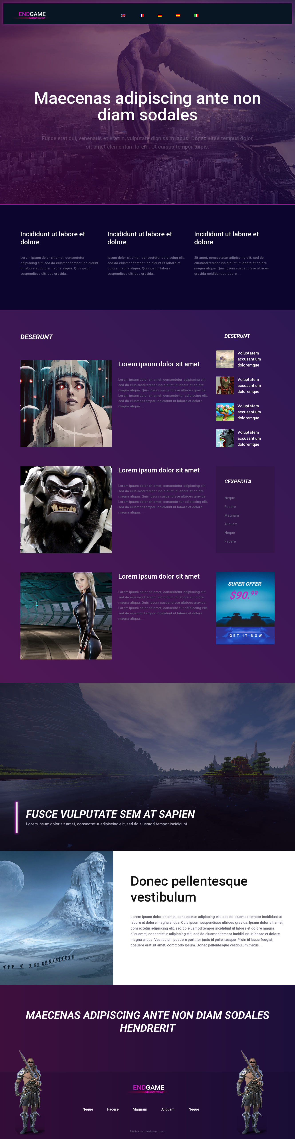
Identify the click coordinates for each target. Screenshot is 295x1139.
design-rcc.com (155, 1131)
